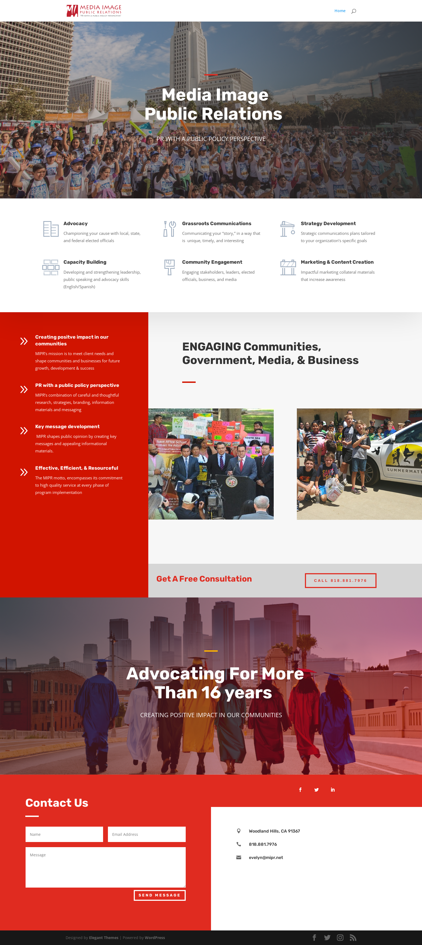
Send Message (160, 895)
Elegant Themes (103, 937)
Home (340, 11)
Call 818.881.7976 (340, 580)
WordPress (155, 937)
